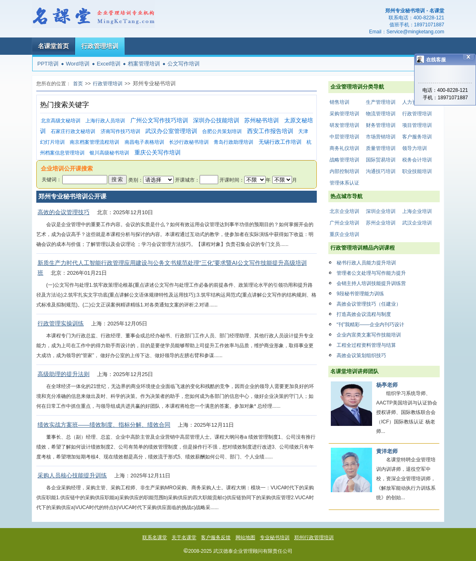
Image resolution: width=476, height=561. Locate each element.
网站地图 (245, 537)
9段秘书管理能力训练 (360, 294)
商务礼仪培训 (344, 148)
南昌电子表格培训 (144, 142)
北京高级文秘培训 (60, 121)
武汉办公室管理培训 (171, 131)
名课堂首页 (53, 45)
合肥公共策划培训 (222, 131)
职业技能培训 (417, 171)
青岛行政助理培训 (233, 142)
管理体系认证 (344, 183)
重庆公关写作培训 (157, 153)
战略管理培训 (344, 160)
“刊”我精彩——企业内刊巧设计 (370, 324)
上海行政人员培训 (105, 121)
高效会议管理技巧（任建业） (369, 304)
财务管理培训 (381, 125)
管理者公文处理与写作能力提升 (371, 273)
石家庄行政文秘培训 (73, 131)
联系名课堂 (154, 537)
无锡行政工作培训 (280, 142)
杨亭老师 (387, 385)
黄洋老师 (387, 451)
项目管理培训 (417, 125)
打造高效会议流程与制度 (364, 314)
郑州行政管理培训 (314, 537)
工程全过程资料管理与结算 (366, 345)
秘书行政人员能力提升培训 (366, 263)
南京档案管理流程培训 (94, 142)
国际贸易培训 (381, 160)
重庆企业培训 (344, 234)
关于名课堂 (184, 537)
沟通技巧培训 (381, 171)
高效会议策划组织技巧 (361, 355)
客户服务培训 (417, 137)
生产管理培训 (381, 102)
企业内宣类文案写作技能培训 (369, 335)
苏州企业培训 (381, 223)
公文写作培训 (183, 64)
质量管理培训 (381, 148)
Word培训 (78, 64)
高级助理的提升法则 (64, 374)
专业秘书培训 (275, 537)
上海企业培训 (417, 211)
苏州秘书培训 (261, 120)
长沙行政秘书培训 (189, 142)
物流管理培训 (381, 114)
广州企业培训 (344, 223)
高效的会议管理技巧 (64, 212)
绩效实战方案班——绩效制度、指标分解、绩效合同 (104, 424)
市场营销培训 (381, 137)
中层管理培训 (344, 137)
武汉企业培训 (417, 223)
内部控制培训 (344, 171)
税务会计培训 (417, 160)
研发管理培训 (344, 125)
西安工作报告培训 (270, 131)
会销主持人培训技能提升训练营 (371, 283)
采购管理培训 (344, 114)
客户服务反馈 (216, 537)
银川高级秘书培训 (109, 153)
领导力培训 (414, 148)
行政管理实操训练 (61, 323)
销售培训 (339, 102)
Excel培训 (109, 64)
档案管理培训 (144, 64)
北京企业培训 (344, 211)
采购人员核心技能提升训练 (72, 475)
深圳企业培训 (381, 211)
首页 (78, 83)
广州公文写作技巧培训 (159, 120)
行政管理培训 (99, 45)
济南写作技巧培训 (120, 131)
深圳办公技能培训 (216, 120)
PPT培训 (48, 64)
